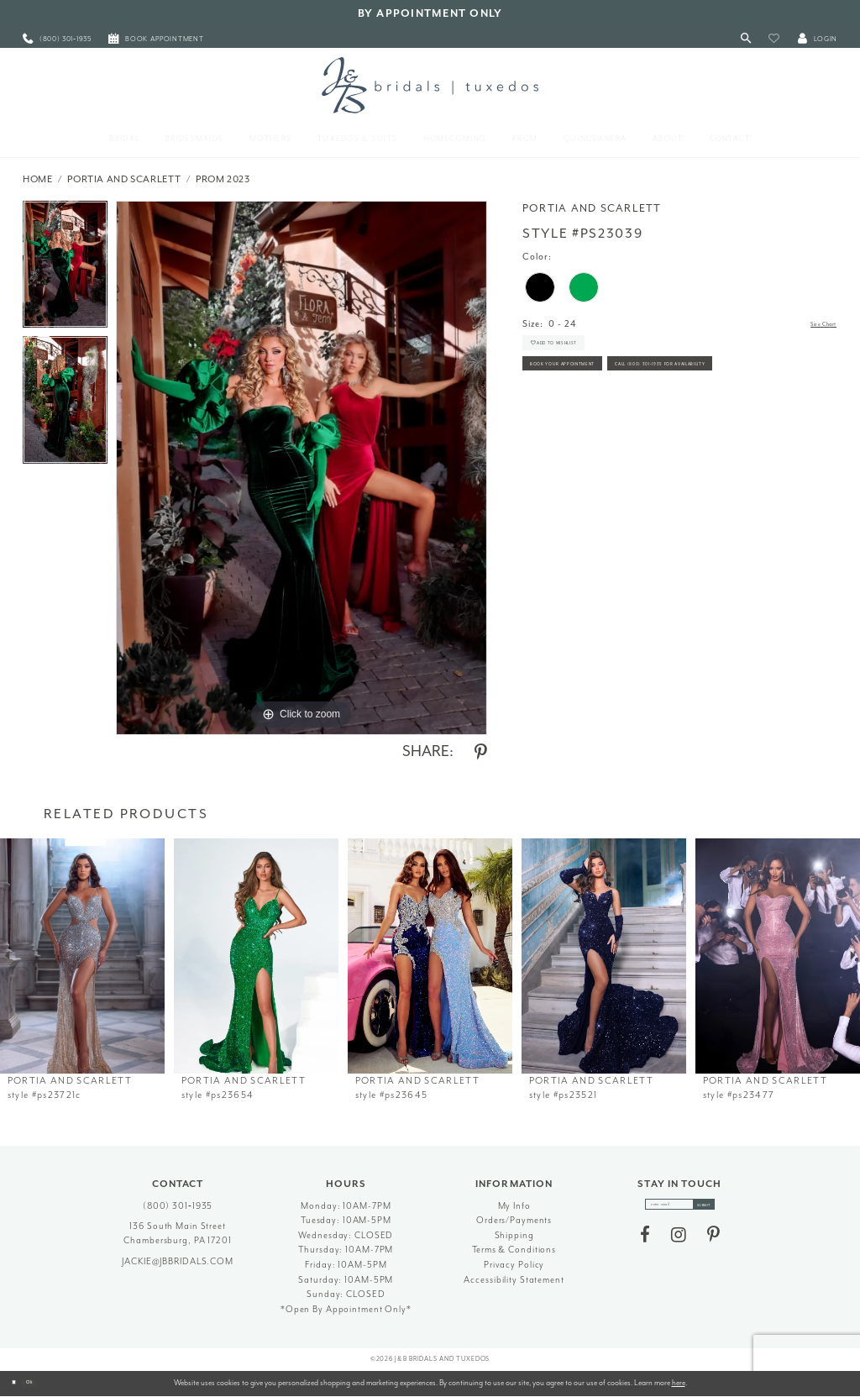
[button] (774, 39)
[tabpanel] (65, 269)
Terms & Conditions (514, 1249)
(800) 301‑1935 (178, 1205)
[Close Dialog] (18, 1383)
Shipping (514, 1235)
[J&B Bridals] (430, 85)
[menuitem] (57, 39)
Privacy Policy (514, 1264)
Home (38, 179)
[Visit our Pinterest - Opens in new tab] (713, 1244)
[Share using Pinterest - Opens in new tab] (481, 753)
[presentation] (82, 956)
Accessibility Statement (514, 1279)
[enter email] (680, 1209)
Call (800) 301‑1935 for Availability (615, 424)
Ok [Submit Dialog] (45, 1383)
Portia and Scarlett (124, 179)
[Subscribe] (722, 1209)
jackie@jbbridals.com (177, 1261)
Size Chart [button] (812, 324)
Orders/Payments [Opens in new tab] (514, 1220)
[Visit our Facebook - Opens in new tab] (645, 1244)
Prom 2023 (223, 179)
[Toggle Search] (746, 39)
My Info (514, 1205)
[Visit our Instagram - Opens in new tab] (678, 1244)
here (678, 1383)
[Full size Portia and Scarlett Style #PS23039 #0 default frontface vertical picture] (301, 468)
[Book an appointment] (156, 39)
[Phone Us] (57, 39)
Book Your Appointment (591, 389)
